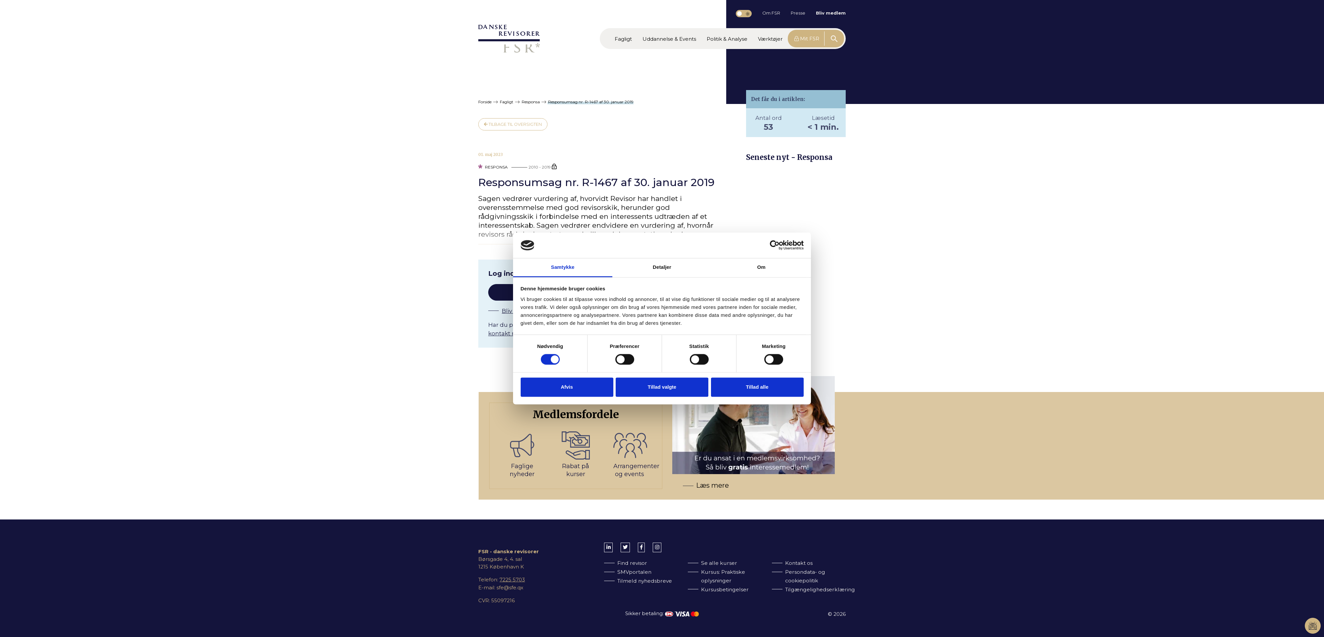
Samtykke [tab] (563, 267)
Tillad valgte (662, 387)
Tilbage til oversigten (513, 124)
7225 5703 (512, 579)
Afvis (567, 387)
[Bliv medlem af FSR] (667, 445)
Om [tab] (761, 267)
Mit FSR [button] (806, 38)
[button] (623, 38)
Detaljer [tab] (662, 267)
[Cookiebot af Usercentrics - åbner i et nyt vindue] (775, 245)
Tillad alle (757, 387)
